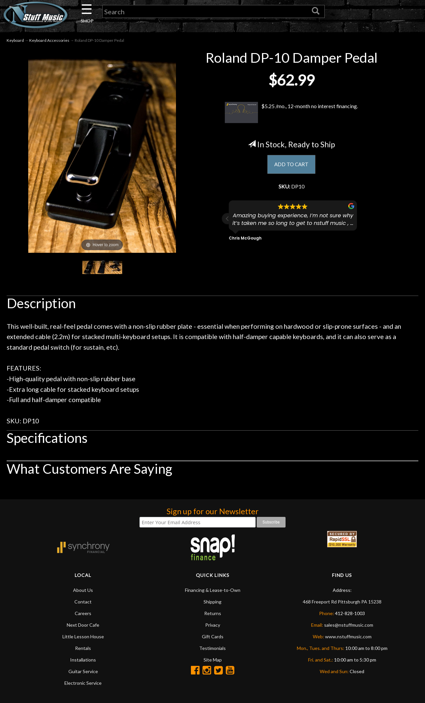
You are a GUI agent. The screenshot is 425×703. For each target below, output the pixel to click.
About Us (83, 592)
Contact (83, 604)
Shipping (212, 604)
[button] (227, 223)
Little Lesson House (83, 639)
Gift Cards (212, 639)
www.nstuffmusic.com (348, 639)
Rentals (83, 650)
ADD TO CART (291, 167)
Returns (212, 615)
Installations (83, 662)
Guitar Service (83, 673)
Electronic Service (83, 685)
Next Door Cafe (83, 627)
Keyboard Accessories (49, 42)
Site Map (213, 662)
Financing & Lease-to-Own (212, 592)
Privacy (212, 627)
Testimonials (212, 650)
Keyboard (15, 42)
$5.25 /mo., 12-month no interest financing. (291, 114)
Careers (83, 615)
